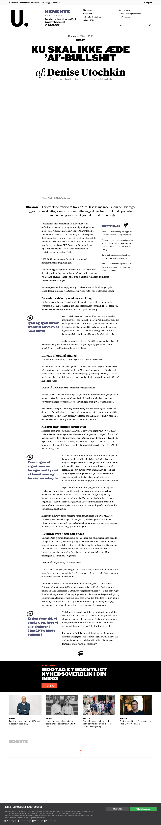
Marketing (51, 821)
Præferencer (25, 821)
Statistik (38, 821)
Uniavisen (13, 2)
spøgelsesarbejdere (71, 366)
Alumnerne (87, 10)
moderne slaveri (91, 355)
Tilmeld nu (49, 575)
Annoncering (88, 801)
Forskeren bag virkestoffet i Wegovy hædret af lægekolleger (60, 21)
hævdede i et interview (90, 334)
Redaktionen (88, 795)
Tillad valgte (117, 809)
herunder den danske (64, 330)
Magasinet (87, 13)
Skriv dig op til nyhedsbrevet (129, 13)
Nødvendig (11, 821)
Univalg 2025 (88, 20)
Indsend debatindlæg (92, 17)
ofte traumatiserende (101, 369)
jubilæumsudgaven (88, 473)
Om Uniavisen (124, 10)
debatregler (111, 159)
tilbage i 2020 (71, 320)
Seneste (58, 12)
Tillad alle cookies (143, 809)
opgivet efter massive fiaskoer (55, 391)
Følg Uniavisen (124, 17)
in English (147, 2)
